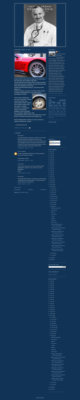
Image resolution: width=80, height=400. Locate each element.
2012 (51, 176)
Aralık (52, 188)
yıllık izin (50, 116)
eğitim (64, 103)
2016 (51, 168)
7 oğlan (52, 216)
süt (65, 112)
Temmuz (53, 198)
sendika (52, 117)
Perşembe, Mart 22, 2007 (25, 147)
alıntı (63, 116)
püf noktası (57, 103)
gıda (53, 112)
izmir (54, 111)
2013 (51, 174)
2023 (51, 153)
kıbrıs (50, 117)
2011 (51, 178)
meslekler (52, 102)
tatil (54, 108)
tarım (52, 108)
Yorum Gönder (17, 187)
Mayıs (52, 202)
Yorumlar (52, 144)
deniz (50, 108)
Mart (52, 206)
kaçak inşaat (54, 222)
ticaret (56, 105)
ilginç (50, 103)
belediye (64, 106)
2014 (51, 172)
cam (65, 111)
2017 (51, 166)
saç (63, 112)
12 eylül (60, 106)
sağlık (60, 105)
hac (65, 116)
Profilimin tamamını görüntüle (56, 93)
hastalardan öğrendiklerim (40, 7)
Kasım (53, 190)
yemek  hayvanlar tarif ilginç (57, 114)
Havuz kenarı (55, 116)
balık (62, 111)
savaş (57, 106)
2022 (51, 155)
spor (55, 106)
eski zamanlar (57, 100)
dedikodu (50, 112)
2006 (51, 257)
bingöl (50, 106)
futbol (60, 108)
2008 (51, 184)
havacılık (50, 111)
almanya (60, 116)
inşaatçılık (53, 220)
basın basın (53, 214)
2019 (51, 162)
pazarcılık (61, 112)
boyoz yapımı (54, 210)
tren (49, 114)
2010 (51, 180)
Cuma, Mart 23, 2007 (24, 173)
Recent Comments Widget (53, 274)
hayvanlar (64, 108)
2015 (51, 170)
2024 (51, 151)
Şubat (52, 253)
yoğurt (64, 114)
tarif (52, 106)
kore (49, 109)
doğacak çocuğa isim (56, 208)
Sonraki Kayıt (17, 189)
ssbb (59, 51)
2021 (51, 157)
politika (64, 105)
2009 (51, 182)
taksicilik (53, 212)
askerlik (58, 111)
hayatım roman (61, 102)
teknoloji (51, 105)
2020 (51, 159)
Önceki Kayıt (43, 189)
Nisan (52, 204)
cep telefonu (63, 109)
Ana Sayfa (30, 189)
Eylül (52, 194)
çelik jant (53, 218)
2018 (51, 164)
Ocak (52, 255)
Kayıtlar (52, 141)
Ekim (52, 192)
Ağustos (53, 196)
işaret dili (56, 112)
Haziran (53, 200)
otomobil (53, 109)
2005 (51, 259)
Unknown (20, 151)
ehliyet (57, 108)
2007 (51, 186)
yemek (57, 109)
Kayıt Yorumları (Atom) (23, 192)
